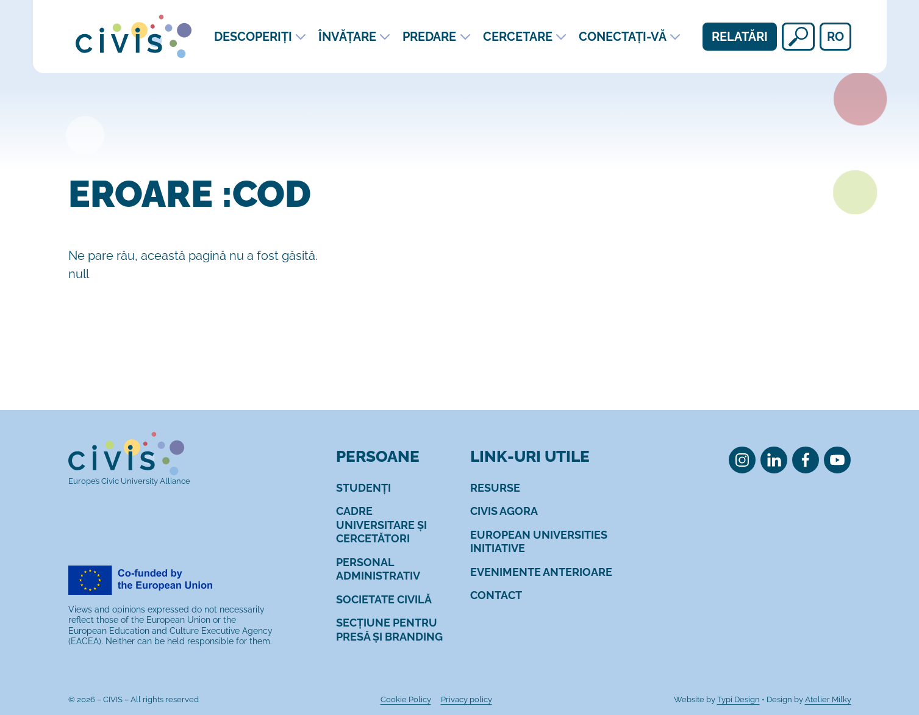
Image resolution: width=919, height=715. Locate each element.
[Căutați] (798, 37)
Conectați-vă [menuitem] (623, 36)
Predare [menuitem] (429, 36)
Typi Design (738, 699)
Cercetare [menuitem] (517, 36)
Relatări (740, 36)
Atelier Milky (828, 699)
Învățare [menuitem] (347, 36)
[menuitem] (363, 487)
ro (835, 36)
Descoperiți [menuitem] (253, 36)
